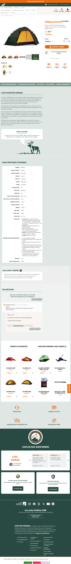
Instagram (29, 504)
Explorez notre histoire (42, 533)
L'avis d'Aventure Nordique (8, 84)
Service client (17, 411)
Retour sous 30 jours (64, 67)
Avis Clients (40, 84)
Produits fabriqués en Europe (48, 544)
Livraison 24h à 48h (56, 67)
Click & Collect (34, 545)
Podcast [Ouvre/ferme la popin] (69, 388)
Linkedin (53, 504)
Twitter (43, 504)
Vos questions (50, 84)
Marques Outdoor (48, 537)
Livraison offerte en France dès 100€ (17, 424)
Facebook (34, 504)
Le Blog (21, 504)
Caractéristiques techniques (26, 84)
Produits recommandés (63, 84)
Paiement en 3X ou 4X (49, 67)
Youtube (48, 504)
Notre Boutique (34, 543)
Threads (39, 504)
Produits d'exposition (47, 548)
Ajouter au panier (58, 47)
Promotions (47, 539)
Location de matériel (36, 547)
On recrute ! (20, 542)
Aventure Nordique (22, 526)
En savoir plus (18, 488)
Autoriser (35, 58)
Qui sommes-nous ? (22, 537)
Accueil (2, 15)
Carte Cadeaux (47, 551)
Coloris (47, 39)
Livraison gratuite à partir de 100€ (35, 1)
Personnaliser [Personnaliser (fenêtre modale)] (46, 562)
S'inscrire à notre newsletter (35, 516)
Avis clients (33, 550)
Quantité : (66, 38)
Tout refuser (37, 562)
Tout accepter (28, 562)
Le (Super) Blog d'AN (22, 539)
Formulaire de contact (34, 538)
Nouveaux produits (48, 542)
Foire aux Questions (36, 541)
